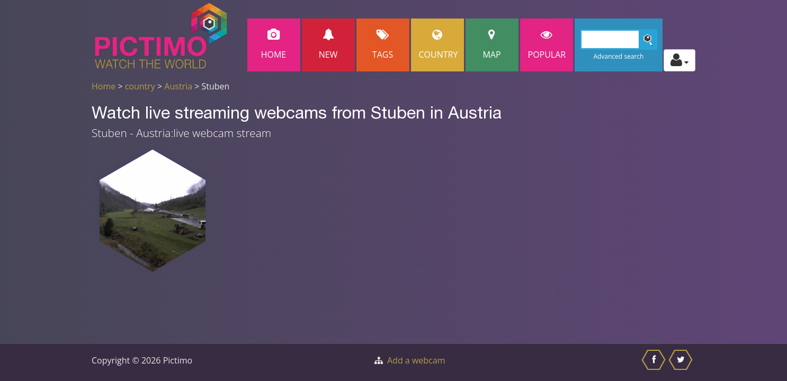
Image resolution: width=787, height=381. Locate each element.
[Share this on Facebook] (654, 362)
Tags (382, 44)
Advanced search (618, 56)
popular (547, 44)
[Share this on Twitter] (681, 362)
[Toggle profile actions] (679, 60)
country (140, 86)
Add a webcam (416, 360)
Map (492, 44)
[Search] (619, 39)
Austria (178, 86)
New (328, 44)
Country (438, 44)
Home (273, 44)
